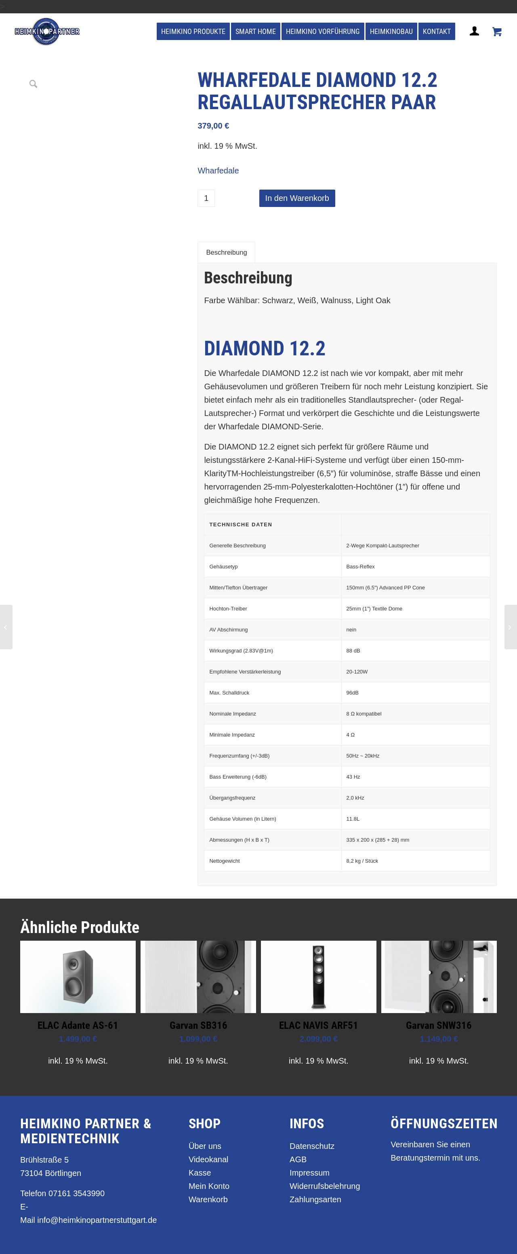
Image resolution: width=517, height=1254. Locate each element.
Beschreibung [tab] (226, 252)
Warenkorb (208, 1199)
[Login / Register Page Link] (475, 41)
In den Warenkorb (297, 198)
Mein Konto (209, 1186)
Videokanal (209, 1159)
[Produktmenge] (206, 198)
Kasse (200, 1172)
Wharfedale (218, 170)
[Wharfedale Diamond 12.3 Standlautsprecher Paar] (510, 627)
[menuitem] (193, 31)
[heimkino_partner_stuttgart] (47, 31)
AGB (298, 1159)
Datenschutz (312, 1146)
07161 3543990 (76, 1193)
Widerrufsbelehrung (325, 1186)
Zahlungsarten (315, 1199)
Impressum (310, 1172)
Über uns (205, 1146)
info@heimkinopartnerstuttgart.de (97, 1220)
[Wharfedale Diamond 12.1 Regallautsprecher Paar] (6, 627)
